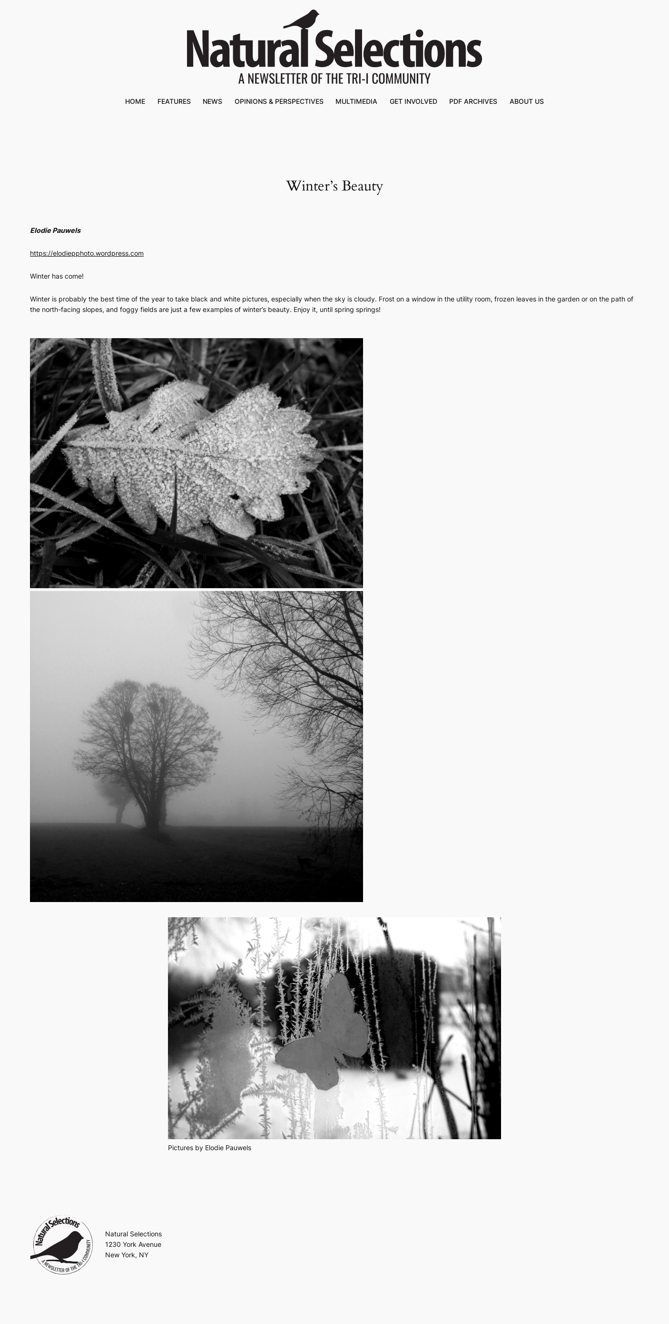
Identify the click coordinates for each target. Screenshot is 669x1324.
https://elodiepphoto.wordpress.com (87, 253)
